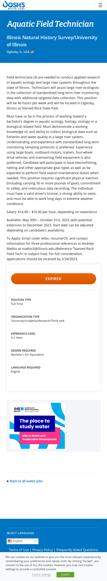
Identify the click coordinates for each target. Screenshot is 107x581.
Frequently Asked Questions (77, 550)
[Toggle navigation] (100, 5)
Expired (53, 278)
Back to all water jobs (25, 481)
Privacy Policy (42, 550)
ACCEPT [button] (65, 574)
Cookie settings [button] (41, 574)
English (15, 541)
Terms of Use (19, 550)
